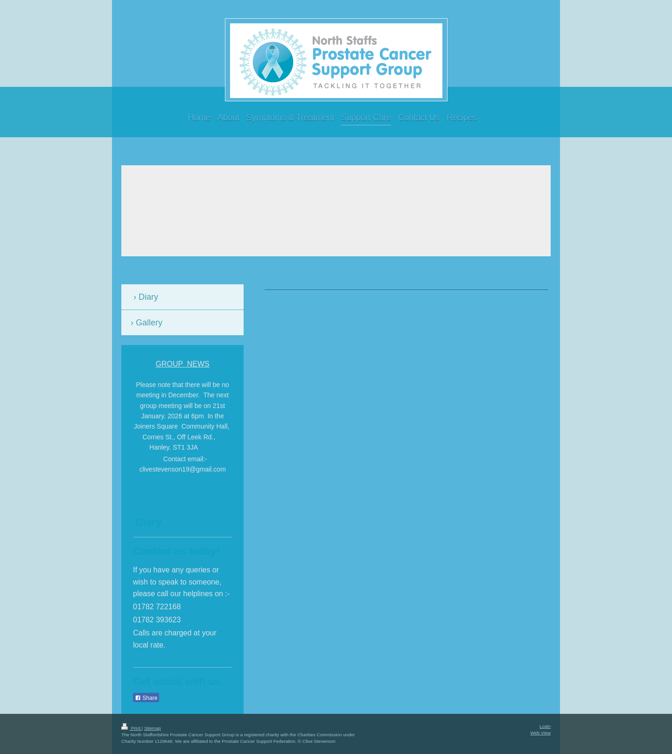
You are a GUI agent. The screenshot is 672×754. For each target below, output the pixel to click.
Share (146, 698)
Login (545, 726)
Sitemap (152, 728)
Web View (540, 732)
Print (131, 728)
